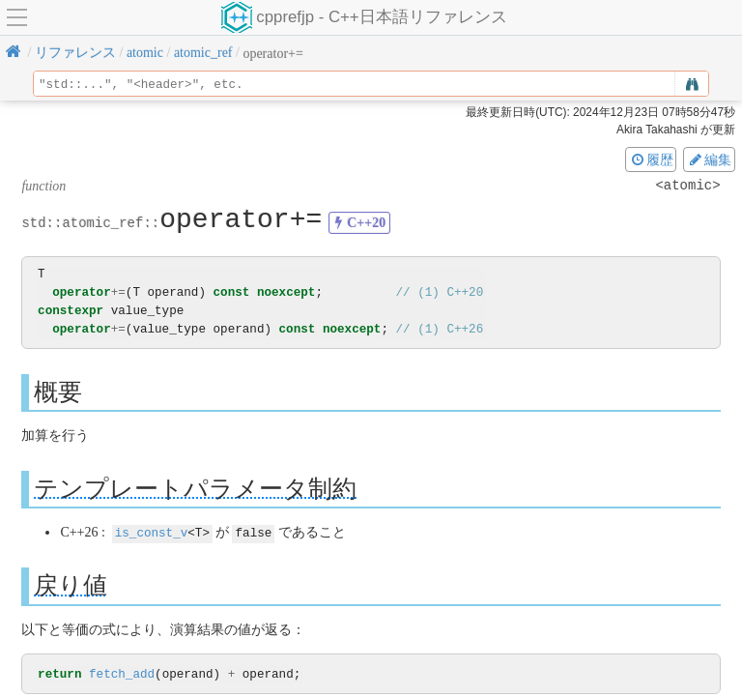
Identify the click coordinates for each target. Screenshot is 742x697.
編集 (709, 159)
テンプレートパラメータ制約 (195, 488)
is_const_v (151, 532)
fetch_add (122, 674)
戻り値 (70, 584)
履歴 (651, 159)
